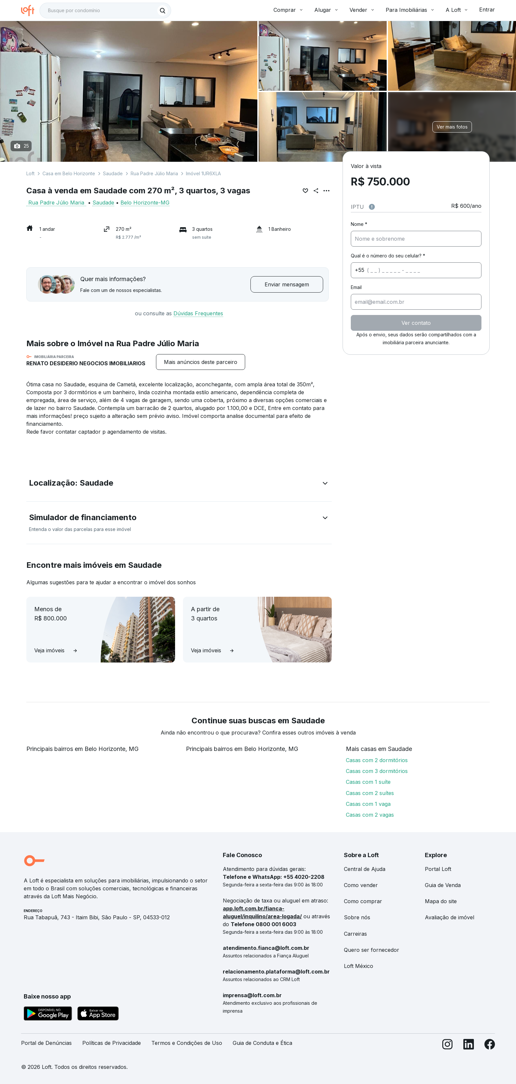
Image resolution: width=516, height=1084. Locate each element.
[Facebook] (489, 1045)
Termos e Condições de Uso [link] (186, 1043)
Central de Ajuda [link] (364, 869)
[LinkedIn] (468, 1045)
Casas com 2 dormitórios (377, 760)
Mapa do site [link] (441, 901)
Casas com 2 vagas (370, 814)
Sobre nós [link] (357, 917)
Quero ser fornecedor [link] (371, 950)
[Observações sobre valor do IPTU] (372, 207)
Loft (30, 173)
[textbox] (105, 10)
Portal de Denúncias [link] (46, 1043)
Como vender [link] (361, 885)
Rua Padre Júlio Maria (154, 173)
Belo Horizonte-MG (144, 202)
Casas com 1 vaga (368, 804)
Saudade (113, 173)
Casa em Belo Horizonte (68, 173)
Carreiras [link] (355, 933)
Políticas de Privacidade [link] (111, 1043)
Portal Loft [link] (438, 869)
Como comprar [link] (363, 901)
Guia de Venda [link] (443, 885)
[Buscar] (162, 10)
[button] (179, 484)
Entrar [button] (487, 9)
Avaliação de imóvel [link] (449, 917)
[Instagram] (447, 1045)
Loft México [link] (358, 966)
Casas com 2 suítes (370, 793)
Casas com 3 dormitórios (377, 771)
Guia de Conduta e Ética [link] (262, 1043)
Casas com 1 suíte (368, 782)
